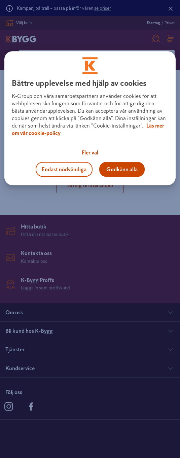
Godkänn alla (122, 169)
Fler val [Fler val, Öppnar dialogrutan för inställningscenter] (90, 152)
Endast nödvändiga (64, 169)
